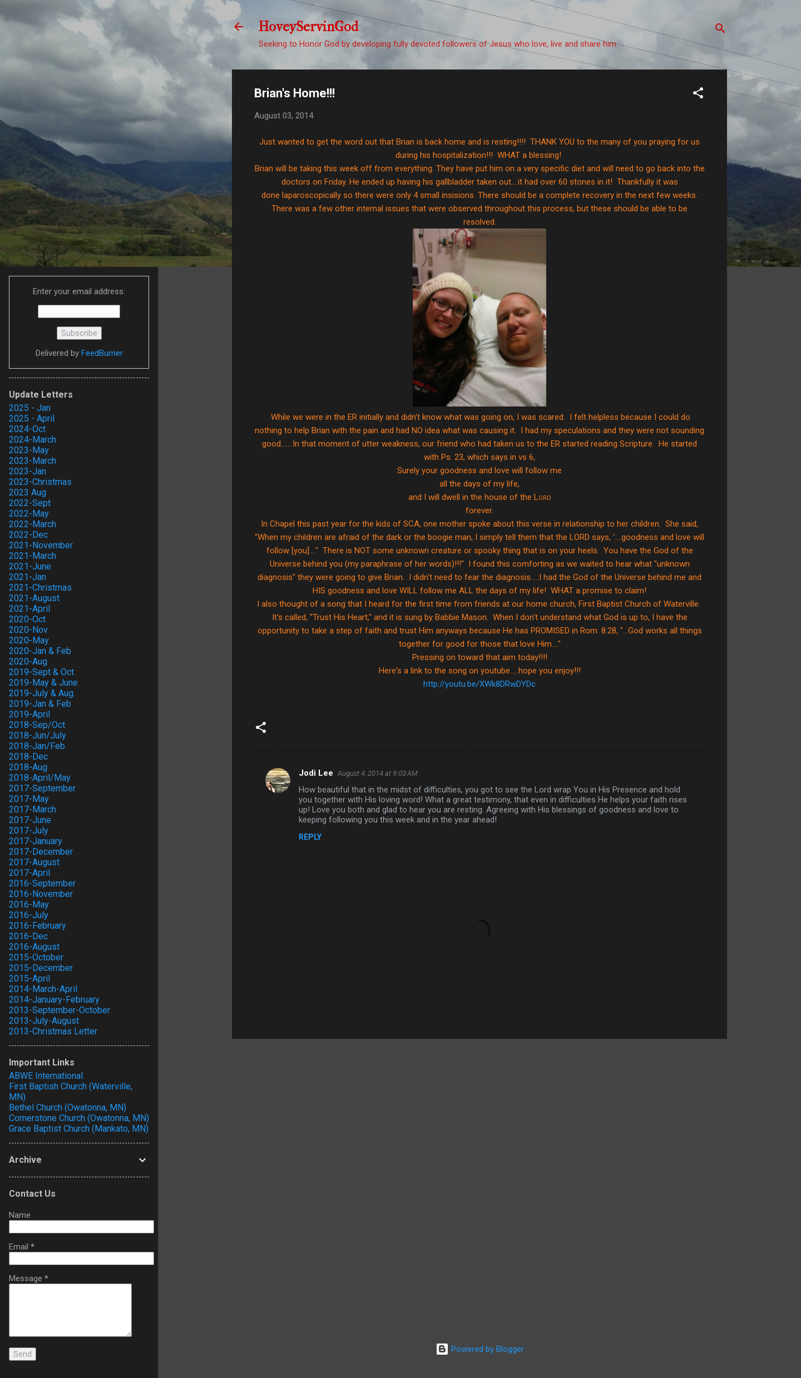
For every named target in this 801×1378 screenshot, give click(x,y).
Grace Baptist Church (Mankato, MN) (79, 1128)
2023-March (32, 460)
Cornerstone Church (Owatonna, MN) (79, 1118)
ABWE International (46, 1075)
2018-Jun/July (37, 735)
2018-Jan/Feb (37, 746)
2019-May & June (43, 682)
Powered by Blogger (480, 1349)
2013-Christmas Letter (53, 1031)
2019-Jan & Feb (40, 703)
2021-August (34, 598)
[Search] (720, 30)
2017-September (42, 788)
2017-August (34, 862)
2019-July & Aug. (42, 693)
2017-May (29, 799)
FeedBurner (102, 353)
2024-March (32, 439)
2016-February (37, 925)
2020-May (29, 640)
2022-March (32, 524)
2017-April (29, 873)
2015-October (36, 957)
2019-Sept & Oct (41, 672)
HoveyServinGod (308, 26)
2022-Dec (28, 534)
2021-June (30, 566)
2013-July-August (44, 1020)
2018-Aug (28, 767)
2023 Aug (27, 492)
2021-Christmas (40, 587)
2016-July (28, 915)
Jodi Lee (316, 773)
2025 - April (32, 418)
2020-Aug (28, 661)
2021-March (32, 556)
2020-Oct (27, 619)
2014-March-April (43, 989)
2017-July (28, 830)
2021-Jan (27, 577)
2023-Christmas (40, 482)
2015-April (29, 978)
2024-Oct (27, 429)
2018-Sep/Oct (37, 725)
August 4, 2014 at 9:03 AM (378, 773)
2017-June (30, 820)
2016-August (34, 946)
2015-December (41, 968)
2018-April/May (40, 777)
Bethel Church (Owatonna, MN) (67, 1107)
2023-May (29, 450)
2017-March (32, 809)
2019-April (29, 714)
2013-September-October (59, 1010)
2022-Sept (30, 503)
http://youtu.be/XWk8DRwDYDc (479, 684)
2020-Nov (28, 629)
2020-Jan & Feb (40, 651)
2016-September (42, 883)
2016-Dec (28, 936)
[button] (698, 94)
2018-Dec (28, 756)
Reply (310, 836)
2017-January (35, 841)
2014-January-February (54, 999)
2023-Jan (27, 471)
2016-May (29, 904)
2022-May (29, 513)
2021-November (41, 545)
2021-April (29, 608)
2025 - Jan (30, 408)
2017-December (41, 851)
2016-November (41, 894)
